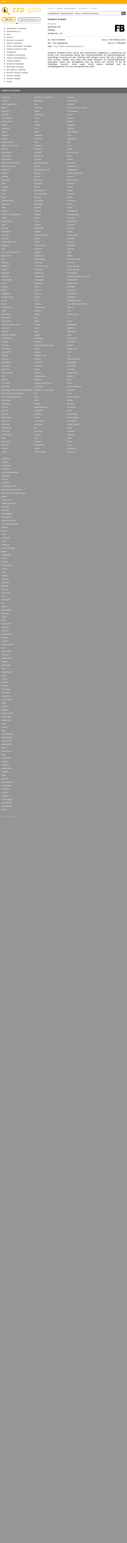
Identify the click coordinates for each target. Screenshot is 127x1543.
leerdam (37, 441)
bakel (4, 207)
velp (3, 668)
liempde (70, 118)
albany (4, 125)
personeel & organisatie (15, 64)
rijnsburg (5, 459)
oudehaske (72, 362)
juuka (36, 328)
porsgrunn (71, 407)
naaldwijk (71, 245)
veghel (4, 662)
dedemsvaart (7, 373)
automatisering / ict (13, 31)
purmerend (71, 421)
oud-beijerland (73, 359)
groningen (38, 204)
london (70, 149)
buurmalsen (7, 321)
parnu (69, 383)
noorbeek (71, 290)
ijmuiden (38, 304)
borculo (5, 287)
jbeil (36, 318)
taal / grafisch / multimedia (16, 70)
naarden (70, 249)
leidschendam (40, 452)
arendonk (6, 180)
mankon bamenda (74, 173)
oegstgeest (72, 324)
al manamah (7, 121)
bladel (4, 269)
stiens (4, 558)
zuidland (5, 789)
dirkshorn (6, 424)
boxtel (4, 300)
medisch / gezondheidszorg (17, 58)
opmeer (70, 345)
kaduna (37, 335)
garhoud (38, 159)
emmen (37, 125)
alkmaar (5, 135)
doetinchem (7, 435)
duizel (4, 452)
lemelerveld (72, 101)
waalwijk (5, 710)
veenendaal (7, 658)
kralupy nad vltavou (43, 383)
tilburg (4, 607)
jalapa (37, 314)
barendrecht (7, 221)
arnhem (5, 187)
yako (4, 755)
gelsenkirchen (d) (42, 170)
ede (36, 104)
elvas (36, 121)
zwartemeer (7, 803)
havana (37, 225)
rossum (5, 479)
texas (4, 596)
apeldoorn (6, 170)
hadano (37, 211)
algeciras (6, 128)
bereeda (5, 235)
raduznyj (71, 435)
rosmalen (6, 476)
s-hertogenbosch (9, 486)
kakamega (38, 338)
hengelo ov (39, 256)
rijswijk (5, 462)
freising (37, 152)
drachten (5, 445)
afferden (5, 115)
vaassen (5, 641)
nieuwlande (72, 280)
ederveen (38, 108)
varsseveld (6, 651)
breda (4, 304)
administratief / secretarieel (16, 28)
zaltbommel (7, 768)
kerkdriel (38, 362)
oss (68, 355)
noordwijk (71, 297)
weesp (4, 727)
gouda (37, 187)
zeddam (5, 772)
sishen (4, 527)
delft (4, 376)
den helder (6, 400)
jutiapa (37, 324)
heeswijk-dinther (41, 235)
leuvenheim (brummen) (77, 108)
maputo (70, 176)
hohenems (38, 269)
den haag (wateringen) (11, 397)
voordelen (83, 8)
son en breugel (8, 548)
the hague (6, 600)
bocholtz (5, 276)
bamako (5, 211)
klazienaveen (40, 376)
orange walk (72, 349)
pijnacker (71, 390)
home (4, 1)
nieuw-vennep (73, 269)
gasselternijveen (41, 163)
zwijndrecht (7, 806)
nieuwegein (72, 273)
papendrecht (72, 373)
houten (37, 297)
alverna (5, 149)
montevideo (72, 221)
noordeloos (72, 294)
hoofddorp (38, 273)
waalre (4, 706)
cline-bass (6, 349)
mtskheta (71, 238)
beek (4, 225)
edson (37, 111)
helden (37, 242)
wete (4, 730)
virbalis (5, 682)
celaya (4, 331)
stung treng (7, 565)
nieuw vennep (73, 266)
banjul (4, 218)
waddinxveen (7, 713)
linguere (70, 128)
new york (71, 263)
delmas (5, 380)
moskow (70, 228)
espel (36, 132)
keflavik (37, 359)
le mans (37, 435)
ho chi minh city (41, 266)
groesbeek (39, 201)
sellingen (5, 510)
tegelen (5, 586)
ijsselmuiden (39, 307)
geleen (37, 166)
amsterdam (6, 159)
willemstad (6, 741)
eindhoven (6, 97)
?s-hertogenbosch (9, 104)
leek (36, 438)
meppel (70, 190)
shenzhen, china (9, 520)
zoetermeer (7, 785)
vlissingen (6, 689)
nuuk (69, 311)
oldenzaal (71, 331)
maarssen (71, 163)
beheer (51, 8)
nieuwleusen (72, 283)
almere (5, 139)
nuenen (70, 307)
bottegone (6, 294)
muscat (70, 242)
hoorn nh (38, 290)
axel (3, 194)
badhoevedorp (8, 201)
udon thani (6, 624)
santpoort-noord (9, 503)
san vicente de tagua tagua (14, 493)
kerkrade (38, 366)
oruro (69, 352)
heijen (37, 238)
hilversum (38, 263)
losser (70, 156)
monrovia (71, 218)
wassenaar (6, 720)
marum (70, 187)
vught (4, 703)
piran (69, 393)
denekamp (6, 404)
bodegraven (7, 280)
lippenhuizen (72, 132)
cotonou (5, 359)
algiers (5, 132)
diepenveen (7, 417)
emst (36, 128)
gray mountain (40, 194)
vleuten (5, 686)
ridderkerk (71, 448)
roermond (6, 469)
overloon (71, 369)
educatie (10, 37)
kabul (36, 331)
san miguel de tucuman (12, 490)
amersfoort (6, 152)
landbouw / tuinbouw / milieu (17, 49)
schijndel (5, 507)
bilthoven (6, 266)
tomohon (5, 613)
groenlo (37, 197)
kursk (36, 400)
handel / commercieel (14, 43)
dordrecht (6, 441)
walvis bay (6, 717)
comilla (5, 355)
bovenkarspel (7, 297)
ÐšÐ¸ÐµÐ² (38, 101)
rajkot (69, 438)
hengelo (37, 252)
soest (4, 541)
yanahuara (6, 758)
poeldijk (70, 404)
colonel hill (6, 352)
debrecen (6, 369)
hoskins (37, 294)
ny (68, 318)
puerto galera (73, 417)
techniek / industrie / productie (17, 73)
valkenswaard (8, 644)
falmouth (38, 139)
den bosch (6, 383)
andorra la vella (8, 166)
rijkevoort (71, 452)
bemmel (5, 228)
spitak (4, 551)
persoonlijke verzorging (15, 67)
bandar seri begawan (11, 214)
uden (4, 620)
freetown (38, 149)
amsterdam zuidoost (10, 163)
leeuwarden (39, 445)
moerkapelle (72, 211)
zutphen (5, 796)
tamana (5, 579)
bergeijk (5, 238)
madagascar (72, 170)
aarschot (5, 111)
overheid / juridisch (13, 61)
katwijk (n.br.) (40, 355)
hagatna (37, 214)
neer (69, 252)
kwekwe (37, 414)
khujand (37, 373)
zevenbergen (7, 782)
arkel (4, 183)
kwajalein (38, 411)
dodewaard (6, 428)
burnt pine (6, 318)
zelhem (5, 779)
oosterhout (71, 338)
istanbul (37, 311)
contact (94, 8)
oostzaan (71, 342)
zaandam (5, 765)
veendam (5, 655)
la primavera (39, 421)
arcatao (5, 176)
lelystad (70, 97)
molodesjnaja (73, 214)
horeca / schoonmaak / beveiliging (19, 46)
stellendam (6, 555)
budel (4, 311)
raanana (70, 431)
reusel (70, 441)
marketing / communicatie (16, 55)
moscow (70, 225)
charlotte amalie (9, 335)
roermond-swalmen (10, 472)
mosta (69, 232)
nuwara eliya (72, 314)
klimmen (38, 380)
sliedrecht (6, 538)
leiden (37, 448)
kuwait (37, 404)
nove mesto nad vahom (77, 304)
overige (9, 81)
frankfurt (38, 146)
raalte (69, 428)
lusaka (70, 159)
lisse (69, 135)
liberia (70, 115)
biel (3, 259)
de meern (6, 366)
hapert (37, 218)
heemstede (39, 228)
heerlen (37, 232)
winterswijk (6, 744)
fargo (36, 142)
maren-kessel (73, 180)
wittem (4, 748)
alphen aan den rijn (10, 146)
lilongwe (70, 125)
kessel (37, 369)
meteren (70, 194)
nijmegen (71, 287)
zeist (4, 775)
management (11, 52)
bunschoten (7, 314)
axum (4, 197)
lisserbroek (72, 139)
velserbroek (7, 672)
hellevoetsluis (40, 245)
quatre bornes (73, 424)
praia (69, 411)
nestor (70, 256)
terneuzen (6, 593)
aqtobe (5, 173)
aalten (4, 108)
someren (5, 545)
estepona (38, 135)
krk (35, 393)
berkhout (5, 245)
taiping (5, 576)
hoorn (36, 287)
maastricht (71, 166)
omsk (69, 335)
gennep (37, 173)
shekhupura (7, 517)
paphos (70, 376)
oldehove (71, 328)
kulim (36, 397)
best (3, 249)
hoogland (38, 283)
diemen (5, 414)
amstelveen (7, 156)
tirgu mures (7, 610)
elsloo (37, 118)
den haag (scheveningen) (13, 393)
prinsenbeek (72, 414)
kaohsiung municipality (44, 345)
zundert (5, 792)
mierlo (70, 204)
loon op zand (72, 152)
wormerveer (7, 751)
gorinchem (39, 180)
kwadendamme (40, 407)
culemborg (6, 362)
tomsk (4, 617)
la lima (37, 417)
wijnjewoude (7, 737)
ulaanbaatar (7, 634)
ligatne (70, 121)
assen (4, 190)
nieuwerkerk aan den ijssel (79, 276)
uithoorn (5, 631)
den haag (6, 386)
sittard (4, 531)
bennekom (6, 232)
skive (4, 534)
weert (4, 724)
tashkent (5, 582)
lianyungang (72, 111)
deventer (5, 411)
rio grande (6, 465)
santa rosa (6, 500)
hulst (36, 300)
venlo (4, 675)
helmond (38, 249)
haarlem (37, 207)
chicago (5, 342)
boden (4, 283)
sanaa (4, 496)
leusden (70, 104)
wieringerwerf (7, 734)
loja (68, 142)
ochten (70, 321)
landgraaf (38, 424)
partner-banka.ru (74, 386)
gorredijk (38, 183)
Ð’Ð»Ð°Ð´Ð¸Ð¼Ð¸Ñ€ (43, 97)
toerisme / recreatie (14, 76)
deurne (5, 407)
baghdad (5, 204)
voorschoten (7, 699)
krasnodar (38, 386)
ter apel (5, 589)
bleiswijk (5, 273)
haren (36, 221)
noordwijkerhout (74, 300)
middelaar (71, 201)
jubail (36, 321)
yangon (5, 761)
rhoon (69, 445)
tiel (3, 603)
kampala (38, 342)
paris (69, 380)
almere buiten (8, 142)
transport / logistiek (13, 78)
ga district (38, 156)
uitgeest (5, 627)
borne (4, 290)
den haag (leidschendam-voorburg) (17, 390)
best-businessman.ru (11, 252)
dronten (5, 448)
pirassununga (73, 397)
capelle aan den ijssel (11, 324)
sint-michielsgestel (10, 524)
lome (69, 146)
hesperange (39, 259)
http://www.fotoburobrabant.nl (69, 46)
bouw (8, 34)
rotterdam (6, 483)
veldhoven (6, 665)
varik (4, 648)
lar (35, 428)
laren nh (38, 431)
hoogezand (39, 280)
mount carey (72, 235)
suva (4, 572)
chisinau (5, 345)
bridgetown (6, 307)
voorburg (5, 696)
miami (69, 197)
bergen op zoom (9, 242)
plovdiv (70, 400)
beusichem (6, 256)
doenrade (6, 431)
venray (5, 679)
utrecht (5, 101)
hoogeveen (39, 276)
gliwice (37, 176)
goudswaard (39, 190)
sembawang (7, 514)
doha (4, 438)
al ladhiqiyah (7, 118)
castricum (6, 328)
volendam (6, 693)
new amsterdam (74, 259)
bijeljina (5, 263)
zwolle (4, 810)
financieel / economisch (15, 40)
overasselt (71, 366)
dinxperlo (6, 421)
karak (36, 349)
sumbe (4, 569)
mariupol (71, 183)
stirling (5, 562)
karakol (37, 352)
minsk (69, 207)
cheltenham (7, 338)
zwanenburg (7, 799)
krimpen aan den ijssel (44, 390)
